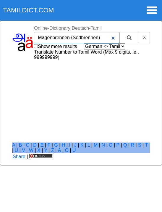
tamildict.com (28, 10)
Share (19, 156)
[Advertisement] (81, 101)
